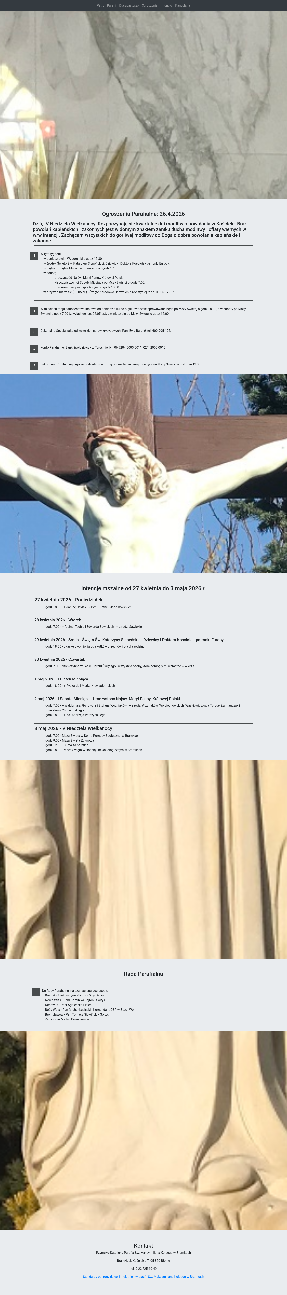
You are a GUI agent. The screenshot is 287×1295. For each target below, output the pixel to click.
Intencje (166, 5)
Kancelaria (182, 5)
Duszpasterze (129, 5)
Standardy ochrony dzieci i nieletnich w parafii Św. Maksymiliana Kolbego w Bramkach (143, 1277)
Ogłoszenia (149, 5)
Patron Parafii (106, 5)
